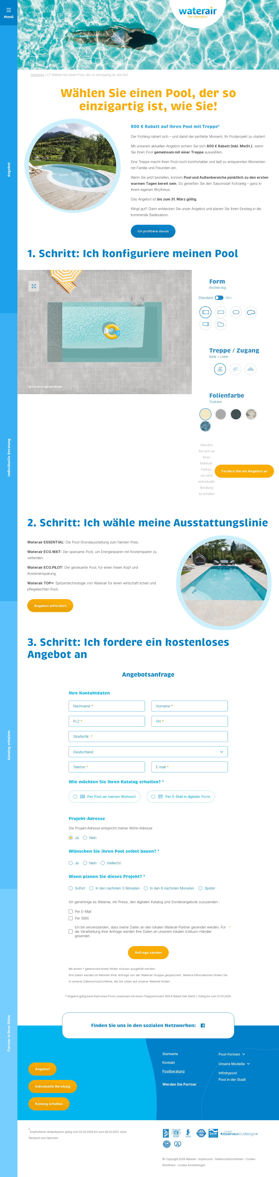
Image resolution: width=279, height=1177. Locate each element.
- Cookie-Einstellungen (190, 1166)
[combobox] (148, 753)
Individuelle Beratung (52, 1086)
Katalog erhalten (49, 1104)
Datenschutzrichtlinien (229, 1160)
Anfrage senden (148, 954)
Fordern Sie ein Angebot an (244, 473)
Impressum (205, 1160)
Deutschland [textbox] (83, 753)
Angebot (42, 1069)
